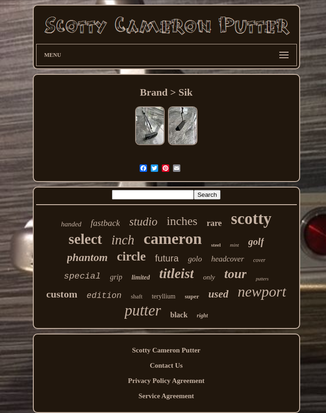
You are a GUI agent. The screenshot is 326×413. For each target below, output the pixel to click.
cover (259, 260)
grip (116, 277)
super (192, 296)
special (82, 276)
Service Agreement (166, 396)
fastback (105, 223)
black (178, 315)
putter (142, 310)
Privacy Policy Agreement (166, 380)
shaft (136, 296)
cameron (173, 238)
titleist (176, 273)
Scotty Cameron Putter (166, 350)
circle (131, 256)
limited (140, 277)
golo (195, 259)
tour (235, 274)
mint (234, 245)
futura (166, 258)
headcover (227, 259)
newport (262, 291)
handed (71, 224)
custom (61, 294)
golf (256, 241)
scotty (251, 219)
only (209, 277)
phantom (87, 257)
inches (182, 221)
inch (123, 239)
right (202, 315)
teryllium (163, 296)
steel (216, 245)
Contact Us (166, 365)
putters (262, 278)
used (218, 294)
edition (104, 295)
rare (214, 223)
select (85, 239)
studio (143, 221)
